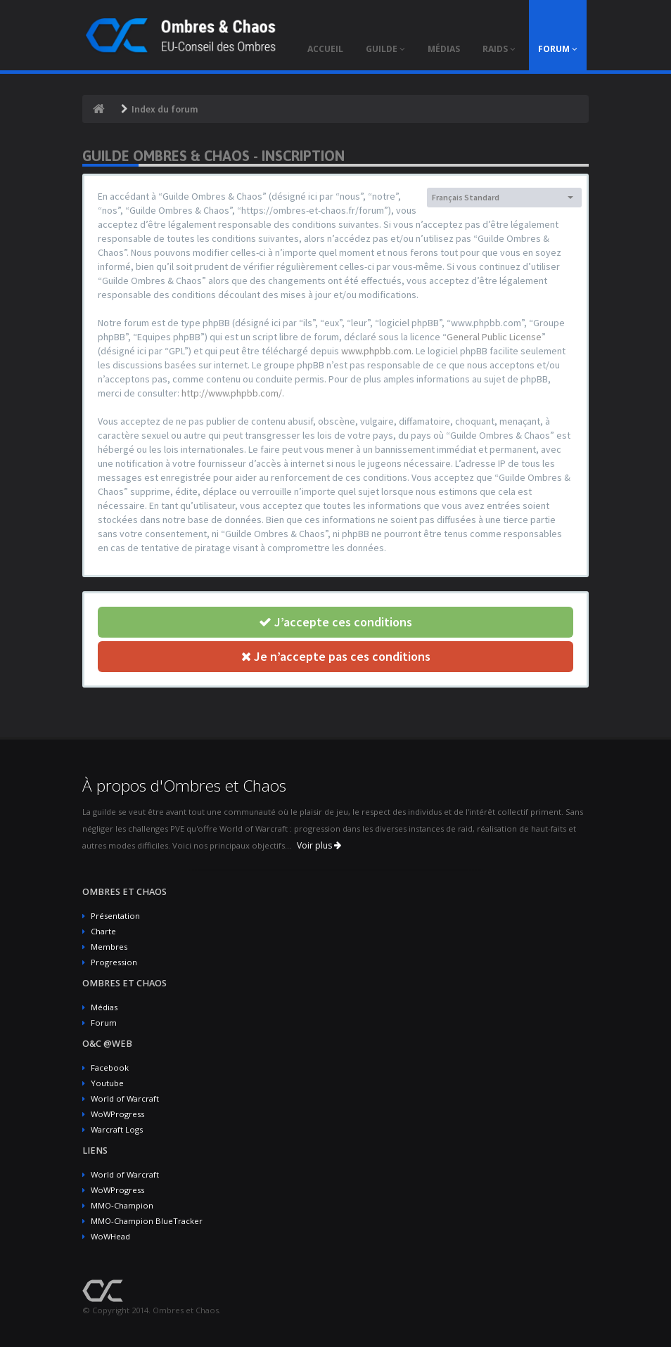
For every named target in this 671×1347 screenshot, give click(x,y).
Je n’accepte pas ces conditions (335, 656)
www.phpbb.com (376, 350)
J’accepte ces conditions (335, 622)
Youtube (107, 1083)
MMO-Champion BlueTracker (147, 1221)
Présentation (115, 915)
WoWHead (110, 1236)
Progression (114, 962)
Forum (104, 1022)
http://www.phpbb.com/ (231, 393)
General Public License (494, 336)
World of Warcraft (125, 1098)
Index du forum (165, 109)
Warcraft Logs (117, 1129)
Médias (104, 1007)
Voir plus (319, 845)
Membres (109, 946)
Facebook (110, 1067)
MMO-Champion (122, 1205)
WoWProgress (117, 1114)
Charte (103, 931)
